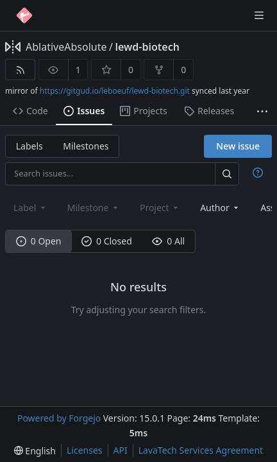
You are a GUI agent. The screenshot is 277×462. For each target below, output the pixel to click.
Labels (29, 146)
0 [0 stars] (130, 70)
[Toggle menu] (259, 15)
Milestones (85, 146)
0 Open (39, 241)
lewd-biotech (147, 46)
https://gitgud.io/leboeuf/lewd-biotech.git (115, 90)
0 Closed (106, 241)
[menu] (35, 451)
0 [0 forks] (183, 70)
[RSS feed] (20, 69)
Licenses (85, 450)
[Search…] (227, 173)
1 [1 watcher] (78, 70)
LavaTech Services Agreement (200, 450)
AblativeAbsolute (66, 46)
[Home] (24, 15)
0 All (168, 241)
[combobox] (220, 207)
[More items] (262, 111)
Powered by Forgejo (59, 418)
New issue (238, 146)
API (120, 450)
